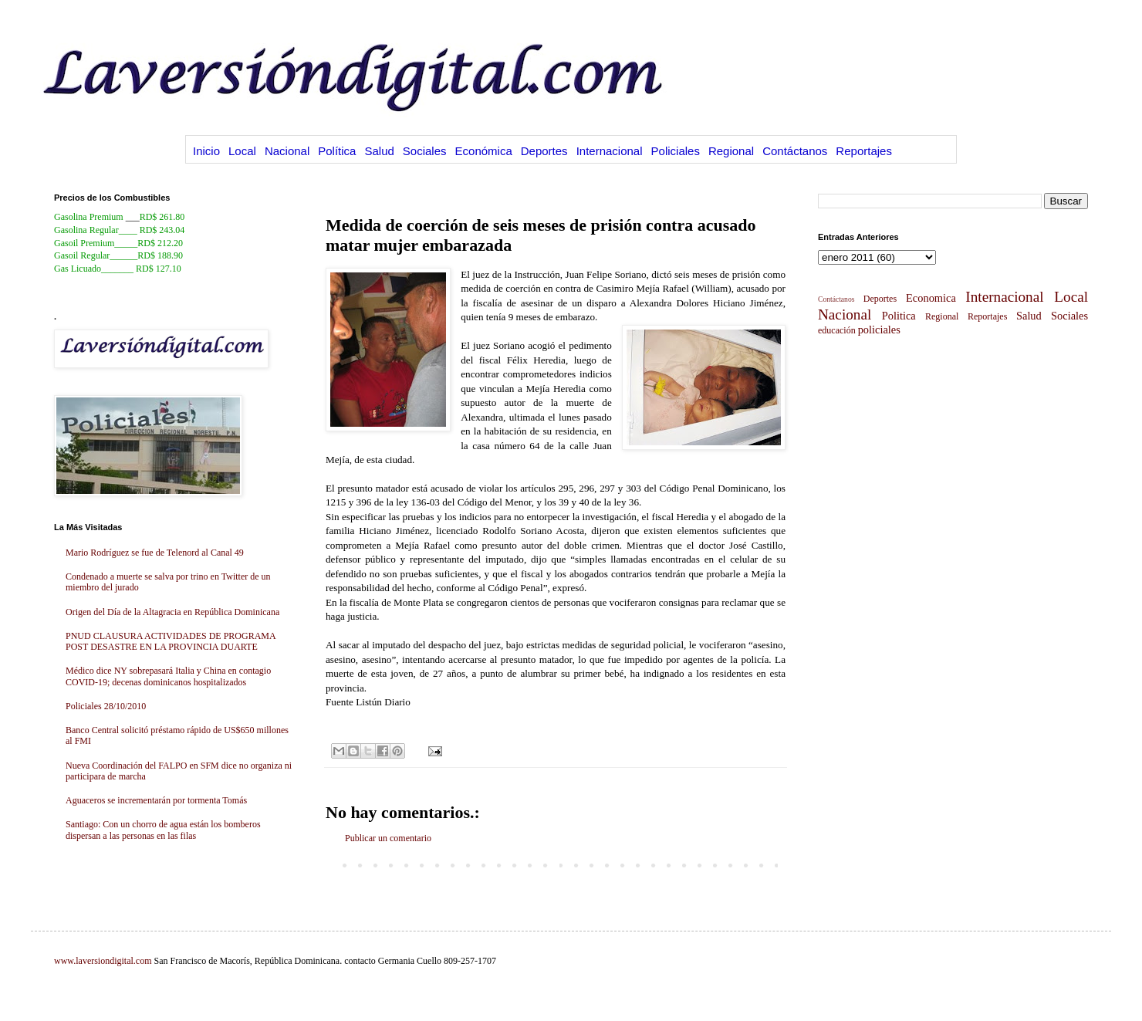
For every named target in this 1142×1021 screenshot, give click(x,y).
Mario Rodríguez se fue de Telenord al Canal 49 (155, 552)
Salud (379, 150)
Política (337, 150)
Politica (899, 315)
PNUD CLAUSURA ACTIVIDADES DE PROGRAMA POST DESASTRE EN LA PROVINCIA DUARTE (170, 641)
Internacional (609, 150)
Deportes (544, 150)
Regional (731, 150)
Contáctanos (794, 150)
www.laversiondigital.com (103, 960)
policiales (879, 329)
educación (837, 330)
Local (242, 150)
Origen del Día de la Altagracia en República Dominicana (172, 612)
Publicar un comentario (388, 838)
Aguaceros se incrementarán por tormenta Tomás (156, 800)
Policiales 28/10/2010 (106, 706)
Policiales (675, 150)
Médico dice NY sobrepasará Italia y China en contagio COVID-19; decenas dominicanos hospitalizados (168, 676)
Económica (483, 150)
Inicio (206, 150)
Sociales (425, 150)
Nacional (287, 150)
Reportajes (864, 150)
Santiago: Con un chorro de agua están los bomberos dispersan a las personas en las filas (163, 829)
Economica (931, 298)
